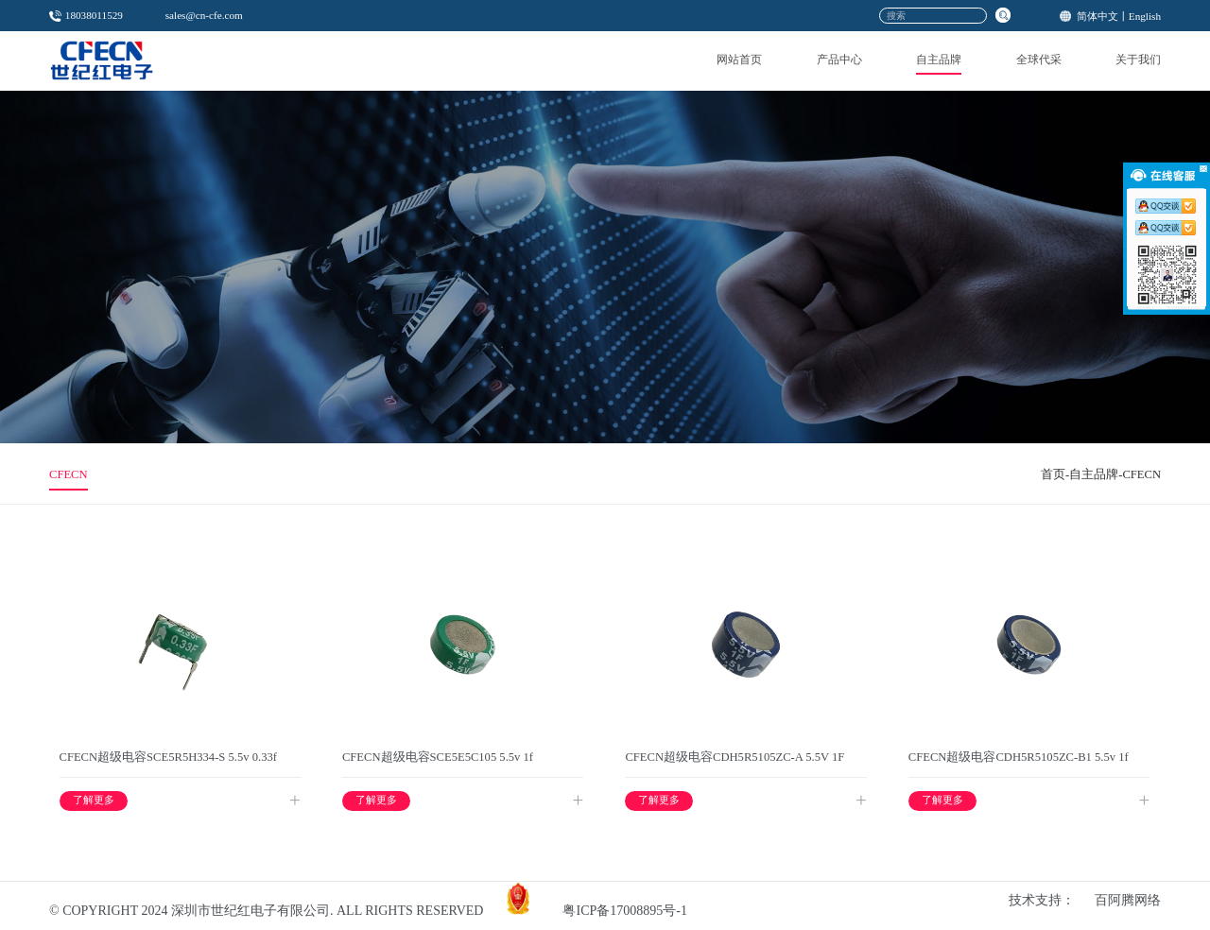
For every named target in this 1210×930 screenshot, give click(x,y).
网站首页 (739, 59)
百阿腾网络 (1128, 900)
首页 (1053, 474)
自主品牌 (938, 59)
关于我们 (1138, 59)
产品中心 (839, 59)
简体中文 (1097, 16)
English (1145, 16)
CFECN (68, 474)
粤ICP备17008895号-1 (624, 911)
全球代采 (1039, 59)
